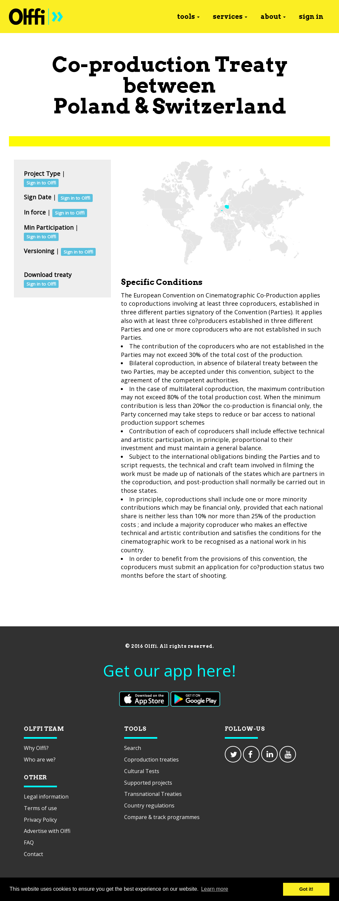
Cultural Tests (141, 771)
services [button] (230, 16)
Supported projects (148, 782)
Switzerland (219, 106)
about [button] (273, 16)
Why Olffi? (36, 748)
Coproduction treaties (151, 759)
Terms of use (40, 808)
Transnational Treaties (153, 794)
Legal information (46, 796)
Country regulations (149, 805)
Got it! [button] (306, 889)
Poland (91, 106)
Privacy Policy (40, 819)
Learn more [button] (214, 889)
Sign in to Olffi (41, 183)
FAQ (29, 842)
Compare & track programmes (162, 817)
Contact (33, 854)
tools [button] (188, 16)
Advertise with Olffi (47, 831)
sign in (311, 16)
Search (132, 748)
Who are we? (40, 759)
